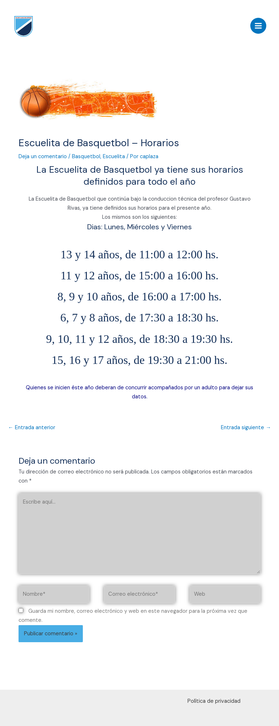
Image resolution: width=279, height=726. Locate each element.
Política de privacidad (213, 701)
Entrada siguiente (246, 427)
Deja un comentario (43, 156)
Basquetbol (86, 156)
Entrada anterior (31, 427)
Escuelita (114, 156)
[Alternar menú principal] (258, 26)
